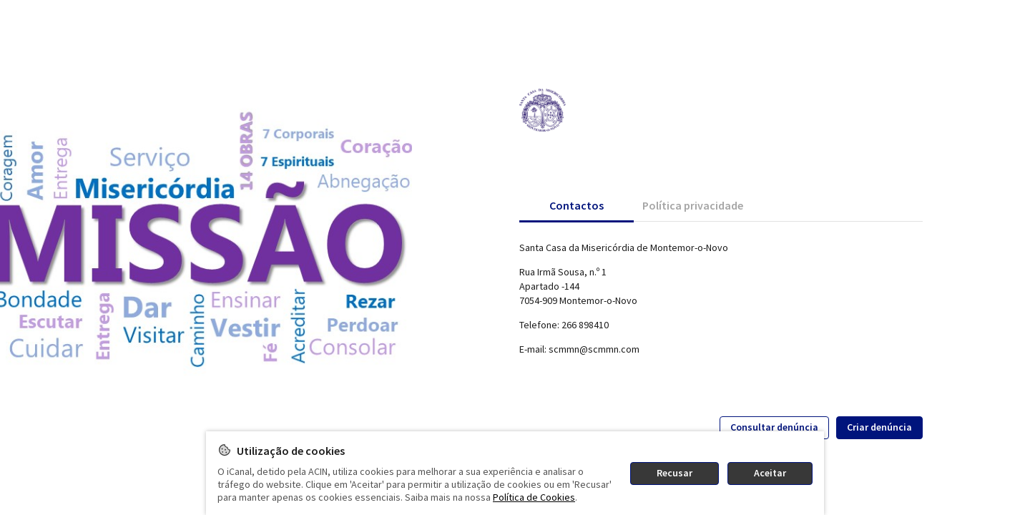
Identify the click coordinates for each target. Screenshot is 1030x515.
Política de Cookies (534, 497)
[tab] (576, 205)
